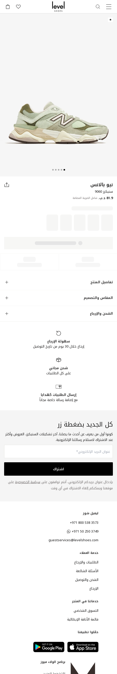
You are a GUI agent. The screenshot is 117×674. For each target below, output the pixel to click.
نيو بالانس (101, 185)
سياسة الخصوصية (27, 482)
